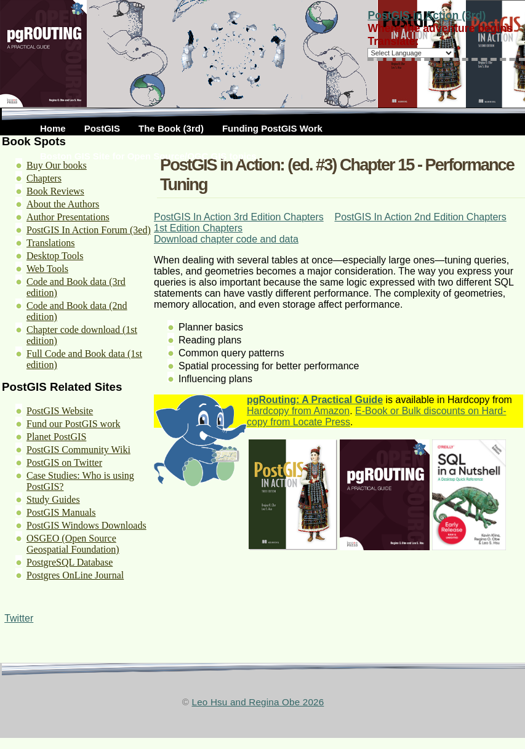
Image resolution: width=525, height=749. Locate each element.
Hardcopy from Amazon (298, 411)
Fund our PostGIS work (73, 424)
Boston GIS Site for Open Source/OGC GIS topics (148, 156)
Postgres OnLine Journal (75, 575)
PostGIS (102, 128)
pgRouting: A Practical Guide (315, 400)
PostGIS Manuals (60, 512)
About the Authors (62, 204)
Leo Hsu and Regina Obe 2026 (258, 702)
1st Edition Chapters (198, 228)
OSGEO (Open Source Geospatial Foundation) (72, 544)
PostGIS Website (59, 411)
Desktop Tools (54, 255)
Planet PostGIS (56, 436)
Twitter (18, 618)
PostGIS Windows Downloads (86, 525)
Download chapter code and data (226, 239)
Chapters (44, 178)
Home (53, 128)
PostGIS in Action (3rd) (426, 15)
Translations (50, 243)
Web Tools (47, 268)
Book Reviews (55, 191)
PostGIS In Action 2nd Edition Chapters (420, 217)
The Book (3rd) (171, 128)
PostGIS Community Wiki (78, 449)
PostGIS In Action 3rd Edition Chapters (239, 217)
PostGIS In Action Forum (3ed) (88, 230)
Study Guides (53, 499)
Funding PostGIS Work (272, 128)
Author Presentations (68, 217)
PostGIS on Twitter (64, 462)
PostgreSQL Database (69, 562)
